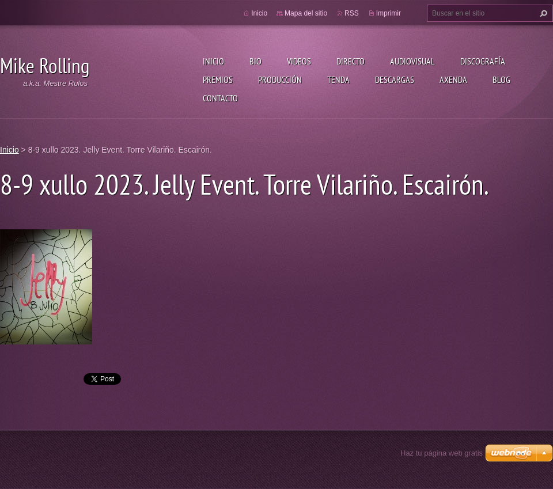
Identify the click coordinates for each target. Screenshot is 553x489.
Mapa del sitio (306, 13)
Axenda (453, 79)
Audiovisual (412, 61)
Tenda (338, 79)
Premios (218, 79)
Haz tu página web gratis (441, 453)
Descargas (394, 79)
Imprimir (388, 13)
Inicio (213, 61)
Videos (299, 61)
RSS (351, 13)
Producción (280, 79)
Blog (501, 79)
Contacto (220, 98)
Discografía (482, 61)
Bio (255, 61)
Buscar (542, 13)
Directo (350, 61)
